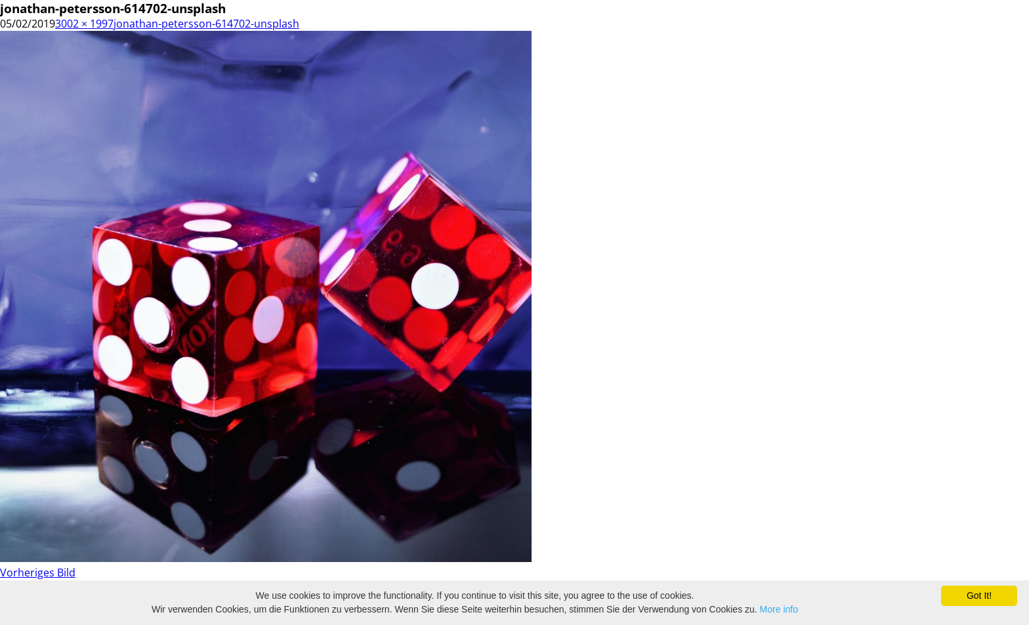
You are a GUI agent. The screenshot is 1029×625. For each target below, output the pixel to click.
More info (779, 609)
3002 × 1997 (84, 23)
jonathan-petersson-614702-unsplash (206, 23)
